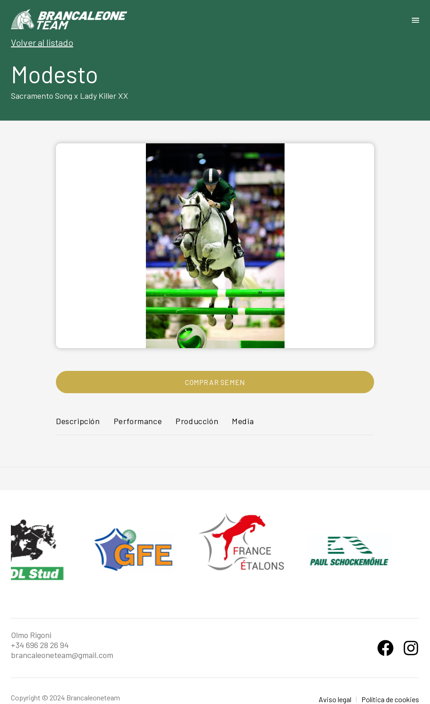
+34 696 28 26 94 (40, 645)
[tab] (78, 425)
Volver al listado (42, 42)
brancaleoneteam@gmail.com (62, 655)
